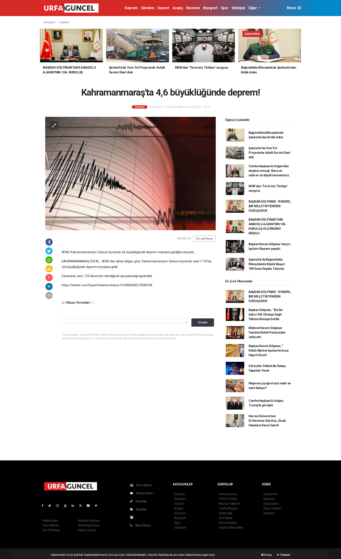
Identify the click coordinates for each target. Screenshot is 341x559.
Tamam (283, 554)
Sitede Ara (270, 494)
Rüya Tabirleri (272, 508)
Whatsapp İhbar (88, 525)
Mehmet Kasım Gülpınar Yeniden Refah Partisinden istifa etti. (267, 332)
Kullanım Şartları (89, 520)
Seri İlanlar (226, 518)
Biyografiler (271, 503)
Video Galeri (141, 493)
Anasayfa (49, 22)
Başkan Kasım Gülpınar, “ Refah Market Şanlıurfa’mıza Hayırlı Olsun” (269, 350)
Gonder (203, 322)
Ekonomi (193, 8)
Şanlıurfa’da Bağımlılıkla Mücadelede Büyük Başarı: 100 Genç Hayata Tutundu (267, 264)
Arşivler (138, 509)
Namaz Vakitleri (229, 503)
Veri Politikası (51, 530)
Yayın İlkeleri (50, 525)
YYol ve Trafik (228, 499)
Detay (266, 554)
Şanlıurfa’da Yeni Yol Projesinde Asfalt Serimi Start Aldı (270, 152)
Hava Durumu (228, 494)
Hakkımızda (50, 520)
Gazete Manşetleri (231, 527)
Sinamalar (225, 513)
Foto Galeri (141, 485)
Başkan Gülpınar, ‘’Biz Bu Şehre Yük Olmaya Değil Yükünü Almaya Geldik (266, 314)
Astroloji (268, 513)
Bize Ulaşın (140, 525)
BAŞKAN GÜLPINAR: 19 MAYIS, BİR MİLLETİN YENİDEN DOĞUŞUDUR (270, 206)
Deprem (131, 8)
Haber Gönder (87, 530)
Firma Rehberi (228, 522)
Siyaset (163, 8)
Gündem (147, 8)
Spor (224, 8)
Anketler (269, 499)
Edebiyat (238, 8)
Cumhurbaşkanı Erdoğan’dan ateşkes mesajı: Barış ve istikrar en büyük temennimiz (269, 170)
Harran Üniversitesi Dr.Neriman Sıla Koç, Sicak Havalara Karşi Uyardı (267, 420)
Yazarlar (138, 501)
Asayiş (178, 8)
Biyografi (210, 8)
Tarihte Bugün (228, 508)
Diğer (253, 8)
